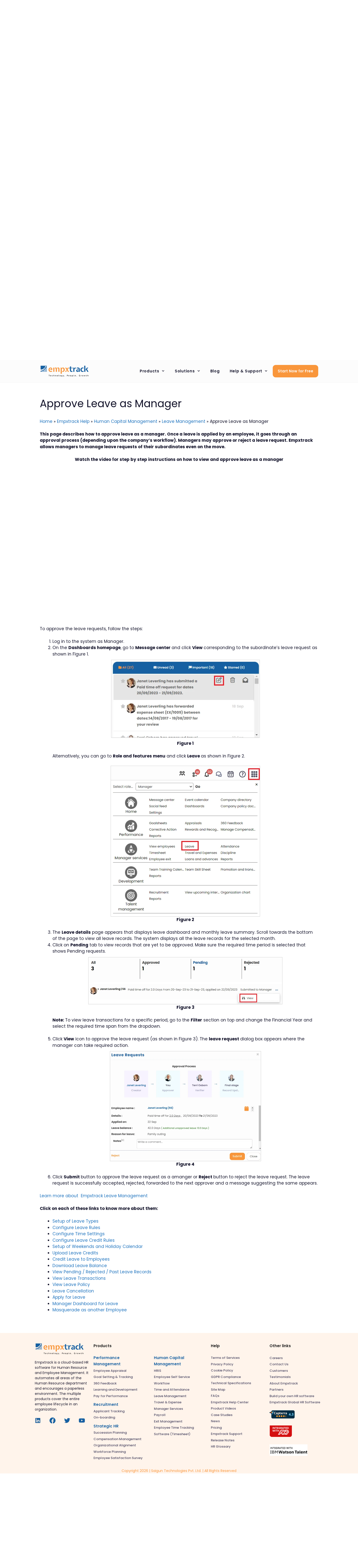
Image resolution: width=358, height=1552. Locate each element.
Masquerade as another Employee (89, 1310)
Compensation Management (117, 1439)
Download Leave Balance (79, 1266)
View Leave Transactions (79, 1278)
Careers (276, 1358)
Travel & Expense (167, 1402)
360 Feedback (105, 1383)
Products (155, 371)
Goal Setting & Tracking (113, 1377)
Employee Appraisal (110, 1370)
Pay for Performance (110, 1396)
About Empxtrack (283, 1383)
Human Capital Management (125, 421)
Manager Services (168, 1408)
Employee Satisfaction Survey (118, 1458)
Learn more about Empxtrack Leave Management (94, 1196)
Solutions (190, 371)
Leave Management (183, 421)
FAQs (215, 1395)
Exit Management (168, 1421)
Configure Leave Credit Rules (83, 1240)
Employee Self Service (172, 1377)
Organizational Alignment (114, 1445)
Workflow (162, 1383)
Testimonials (280, 1377)
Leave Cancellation (73, 1291)
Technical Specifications (231, 1383)
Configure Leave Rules (76, 1228)
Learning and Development (115, 1389)
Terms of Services (225, 1357)
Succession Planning (110, 1432)
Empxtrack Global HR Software (294, 1402)
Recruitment (105, 1404)
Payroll (160, 1415)
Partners (276, 1389)
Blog (215, 371)
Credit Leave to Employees (81, 1259)
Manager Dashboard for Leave (85, 1304)
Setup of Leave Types (75, 1221)
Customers (278, 1370)
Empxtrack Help (73, 421)
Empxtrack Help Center (230, 1402)
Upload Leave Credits (75, 1253)
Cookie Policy (222, 1370)
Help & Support (251, 371)
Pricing (216, 1427)
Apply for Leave (68, 1297)
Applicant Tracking (109, 1411)
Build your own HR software (291, 1396)
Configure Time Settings (78, 1234)
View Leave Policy (71, 1284)
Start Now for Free (295, 371)
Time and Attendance (171, 1389)
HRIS (157, 1370)
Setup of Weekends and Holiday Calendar (97, 1246)
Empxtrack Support (226, 1433)
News (215, 1421)
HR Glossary (221, 1446)
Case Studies (221, 1415)
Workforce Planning (109, 1451)
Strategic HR (106, 1426)
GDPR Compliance (226, 1377)
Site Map (218, 1389)
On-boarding (104, 1417)
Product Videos (223, 1408)
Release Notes (222, 1440)
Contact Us (278, 1364)
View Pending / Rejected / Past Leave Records (101, 1272)
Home (46, 421)
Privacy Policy (222, 1364)
